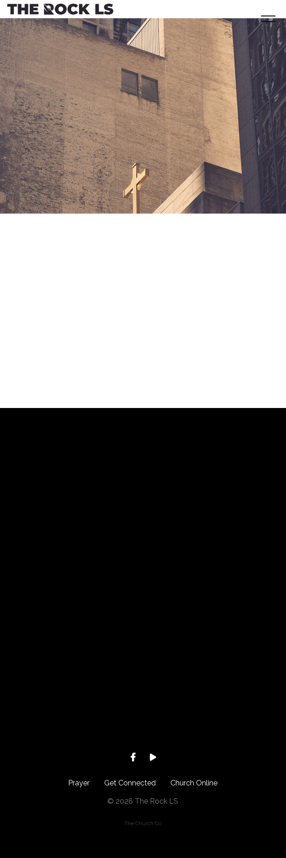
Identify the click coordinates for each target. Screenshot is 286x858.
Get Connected (130, 783)
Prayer (79, 783)
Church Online (193, 783)
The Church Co (142, 823)
